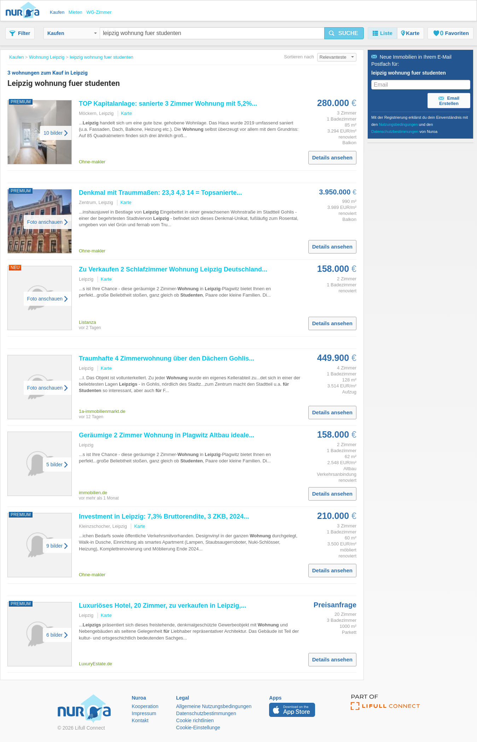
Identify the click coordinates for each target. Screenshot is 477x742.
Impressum (144, 713)
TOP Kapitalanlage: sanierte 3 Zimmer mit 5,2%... (168, 103)
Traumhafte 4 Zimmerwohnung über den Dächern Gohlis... (166, 358)
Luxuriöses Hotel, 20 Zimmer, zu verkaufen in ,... (162, 605)
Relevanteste (337, 57)
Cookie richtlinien (195, 720)
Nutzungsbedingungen (398, 124)
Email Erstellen (448, 100)
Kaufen (72, 33)
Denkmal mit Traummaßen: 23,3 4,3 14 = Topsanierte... (160, 192)
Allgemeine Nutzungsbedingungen (213, 706)
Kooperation (145, 706)
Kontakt (140, 720)
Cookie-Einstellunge (198, 727)
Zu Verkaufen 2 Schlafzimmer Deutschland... (173, 269)
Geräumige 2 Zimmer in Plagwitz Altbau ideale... (166, 435)
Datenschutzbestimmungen (394, 131)
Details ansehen (332, 157)
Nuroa (24, 10)
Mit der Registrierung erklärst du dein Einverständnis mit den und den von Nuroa (419, 124)
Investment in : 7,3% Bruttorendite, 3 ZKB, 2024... (164, 516)
